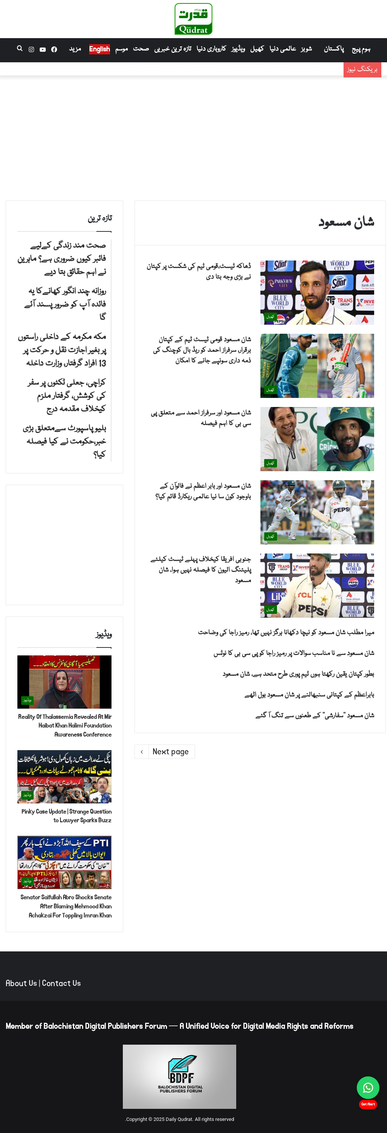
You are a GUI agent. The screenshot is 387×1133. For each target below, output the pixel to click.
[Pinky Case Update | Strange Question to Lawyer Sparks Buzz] (64, 776)
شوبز (306, 49)
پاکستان (334, 49)
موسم (121, 49)
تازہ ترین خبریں (172, 49)
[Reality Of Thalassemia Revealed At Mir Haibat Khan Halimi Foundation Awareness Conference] (64, 682)
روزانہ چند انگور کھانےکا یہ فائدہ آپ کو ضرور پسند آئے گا (259, 73)
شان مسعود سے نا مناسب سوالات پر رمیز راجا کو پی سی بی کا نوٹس (294, 654)
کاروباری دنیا (211, 49)
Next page (165, 751)
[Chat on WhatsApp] (368, 1087)
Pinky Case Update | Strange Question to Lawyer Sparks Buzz (66, 816)
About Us (21, 983)
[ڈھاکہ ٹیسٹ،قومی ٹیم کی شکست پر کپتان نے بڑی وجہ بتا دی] (317, 293)
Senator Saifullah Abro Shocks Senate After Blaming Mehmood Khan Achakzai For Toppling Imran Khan (65, 906)
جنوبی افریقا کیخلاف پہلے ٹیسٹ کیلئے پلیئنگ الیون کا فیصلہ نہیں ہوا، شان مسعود (200, 570)
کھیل (257, 49)
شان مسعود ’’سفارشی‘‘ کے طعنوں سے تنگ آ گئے (314, 716)
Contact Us (61, 983)
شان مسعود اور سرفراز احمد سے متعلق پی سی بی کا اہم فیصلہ (201, 418)
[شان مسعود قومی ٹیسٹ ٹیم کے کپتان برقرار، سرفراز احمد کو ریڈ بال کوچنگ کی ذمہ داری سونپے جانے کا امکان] (317, 366)
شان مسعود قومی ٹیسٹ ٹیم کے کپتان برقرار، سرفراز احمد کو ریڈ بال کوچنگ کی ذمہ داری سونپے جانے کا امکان (202, 350)
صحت (141, 49)
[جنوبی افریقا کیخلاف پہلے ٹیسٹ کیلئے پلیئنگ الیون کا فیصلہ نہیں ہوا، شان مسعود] (317, 585)
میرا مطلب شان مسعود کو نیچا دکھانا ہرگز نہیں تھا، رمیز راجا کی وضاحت (286, 633)
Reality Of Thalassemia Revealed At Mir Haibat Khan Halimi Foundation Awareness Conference (64, 725)
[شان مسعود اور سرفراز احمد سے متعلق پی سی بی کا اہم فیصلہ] (317, 439)
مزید (75, 49)
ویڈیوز (238, 49)
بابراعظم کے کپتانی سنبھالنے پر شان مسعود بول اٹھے (309, 695)
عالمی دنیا (282, 49)
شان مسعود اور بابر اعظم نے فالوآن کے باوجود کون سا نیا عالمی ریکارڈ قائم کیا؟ (203, 491)
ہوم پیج (361, 49)
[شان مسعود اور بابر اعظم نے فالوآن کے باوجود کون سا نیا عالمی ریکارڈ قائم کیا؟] (317, 512)
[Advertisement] (193, 136)
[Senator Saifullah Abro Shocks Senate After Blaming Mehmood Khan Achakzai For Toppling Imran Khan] (64, 862)
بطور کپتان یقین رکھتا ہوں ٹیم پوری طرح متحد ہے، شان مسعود (298, 674)
